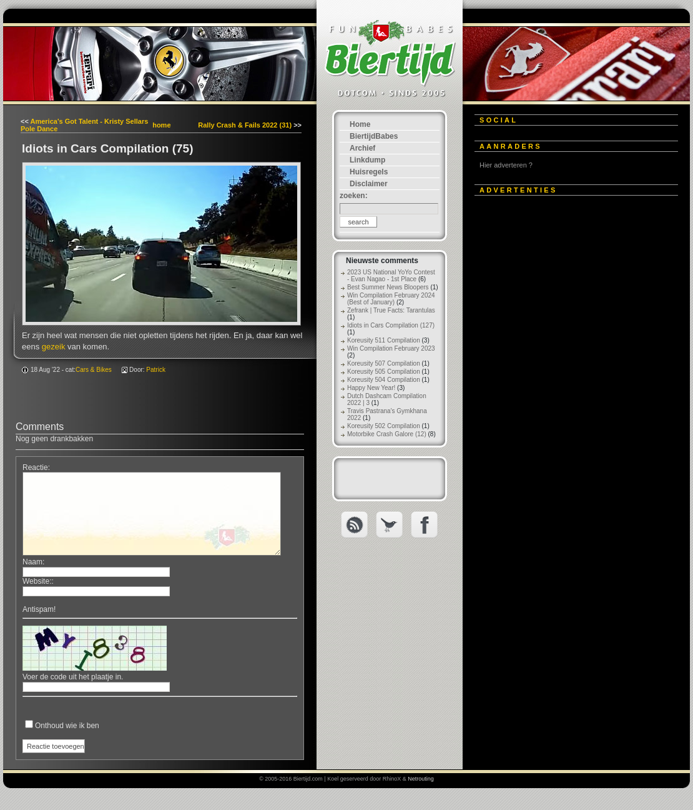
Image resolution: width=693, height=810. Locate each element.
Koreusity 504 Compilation (383, 379)
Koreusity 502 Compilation (383, 425)
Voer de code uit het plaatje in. (72, 676)
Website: (36, 581)
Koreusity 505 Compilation (383, 371)
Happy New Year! (371, 387)
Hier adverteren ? (506, 165)
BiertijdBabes (374, 136)
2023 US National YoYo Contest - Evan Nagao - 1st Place (391, 275)
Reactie (35, 467)
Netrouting (421, 779)
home (161, 125)
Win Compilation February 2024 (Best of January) (391, 299)
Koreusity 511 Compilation (383, 340)
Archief (362, 148)
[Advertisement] (117, 321)
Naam (32, 562)
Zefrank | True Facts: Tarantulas (391, 310)
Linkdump (367, 160)
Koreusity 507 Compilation (383, 363)
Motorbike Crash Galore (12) (386, 434)
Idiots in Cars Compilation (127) (391, 325)
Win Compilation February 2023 (391, 348)
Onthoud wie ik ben (67, 725)
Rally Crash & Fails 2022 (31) (245, 125)
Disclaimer (369, 183)
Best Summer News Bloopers (388, 287)
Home (360, 124)
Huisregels (369, 172)
